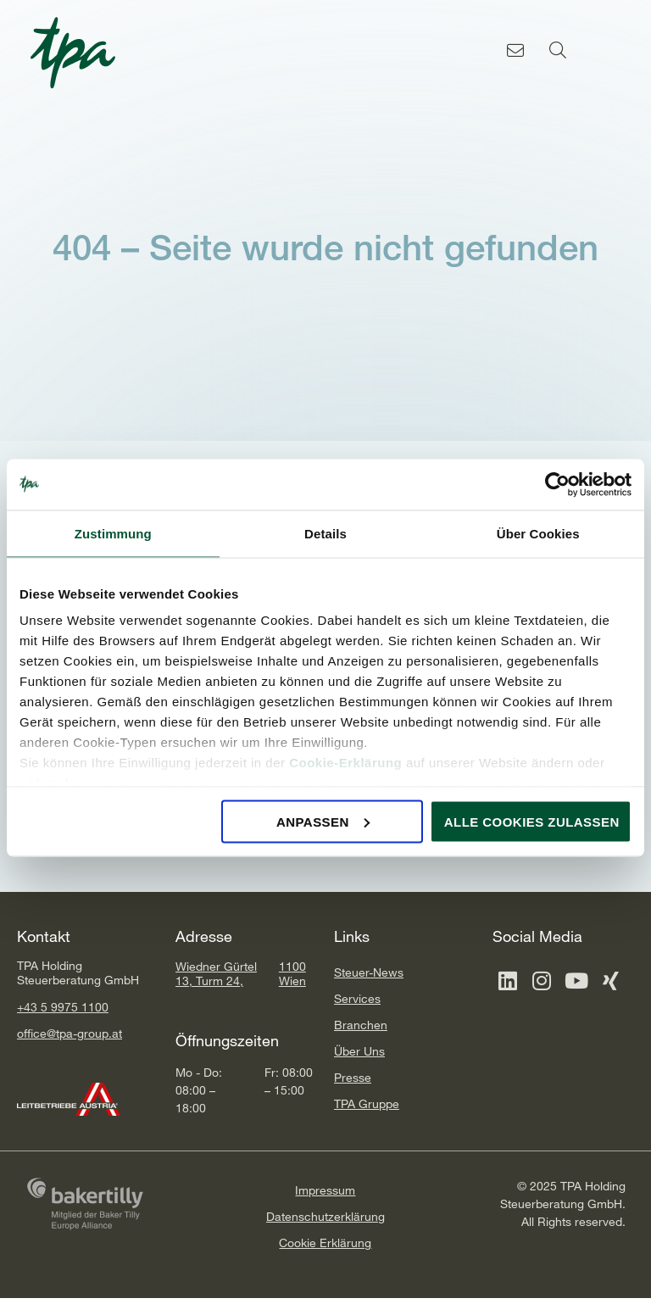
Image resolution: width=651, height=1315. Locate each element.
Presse (352, 1077)
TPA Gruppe (366, 1103)
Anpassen (323, 821)
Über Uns (359, 1051)
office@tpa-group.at (69, 1033)
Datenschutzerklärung (325, 1216)
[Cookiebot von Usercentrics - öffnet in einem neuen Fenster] (557, 484)
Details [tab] (325, 533)
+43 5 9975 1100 (62, 1007)
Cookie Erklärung (325, 1242)
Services (357, 998)
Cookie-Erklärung (345, 762)
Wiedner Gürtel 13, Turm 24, (216, 973)
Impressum (325, 1190)
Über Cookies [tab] (538, 533)
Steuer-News (368, 972)
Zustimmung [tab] (113, 533)
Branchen (360, 1024)
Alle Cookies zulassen (532, 821)
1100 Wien (292, 973)
